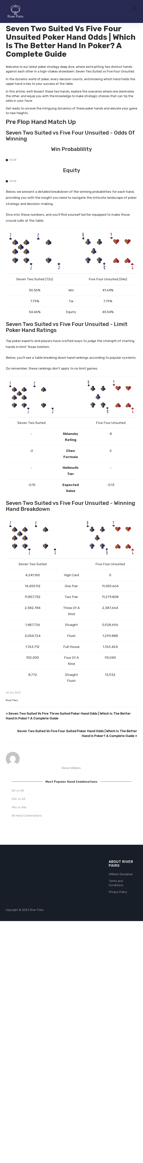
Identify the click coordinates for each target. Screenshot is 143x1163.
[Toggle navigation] (134, 8)
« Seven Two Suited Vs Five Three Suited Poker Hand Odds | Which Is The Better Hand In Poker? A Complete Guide (68, 957)
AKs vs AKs (19, 1049)
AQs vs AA (18, 1041)
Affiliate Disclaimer (121, 1116)
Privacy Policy (118, 1134)
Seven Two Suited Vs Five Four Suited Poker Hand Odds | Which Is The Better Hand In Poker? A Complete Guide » (77, 975)
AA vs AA (18, 1032)
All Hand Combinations (27, 1057)
